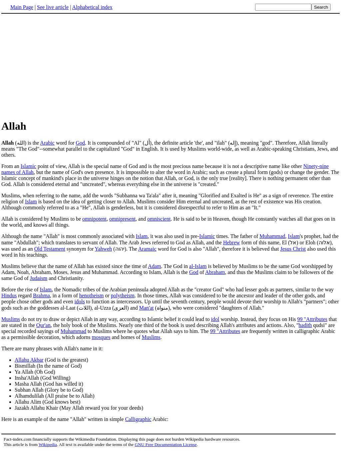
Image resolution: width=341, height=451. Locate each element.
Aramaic (147, 249)
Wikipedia (48, 444)
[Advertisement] (170, 66)
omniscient (158, 219)
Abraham (215, 272)
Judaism (38, 278)
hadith (305, 325)
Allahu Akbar (29, 360)
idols (79, 301)
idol (215, 319)
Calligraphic (138, 419)
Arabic (47, 143)
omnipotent (94, 219)
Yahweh (103, 249)
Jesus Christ (293, 249)
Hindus (9, 295)
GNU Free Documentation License (165, 444)
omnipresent (122, 219)
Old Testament (49, 249)
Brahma (41, 295)
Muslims (10, 319)
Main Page (21, 7)
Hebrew (231, 242)
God (80, 143)
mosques (101, 337)
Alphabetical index (92, 7)
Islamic (28, 166)
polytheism (123, 295)
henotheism (91, 295)
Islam (31, 201)
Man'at (146, 308)
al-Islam (197, 266)
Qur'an (43, 325)
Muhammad (272, 236)
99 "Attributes (312, 319)
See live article (53, 7)
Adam (154, 266)
